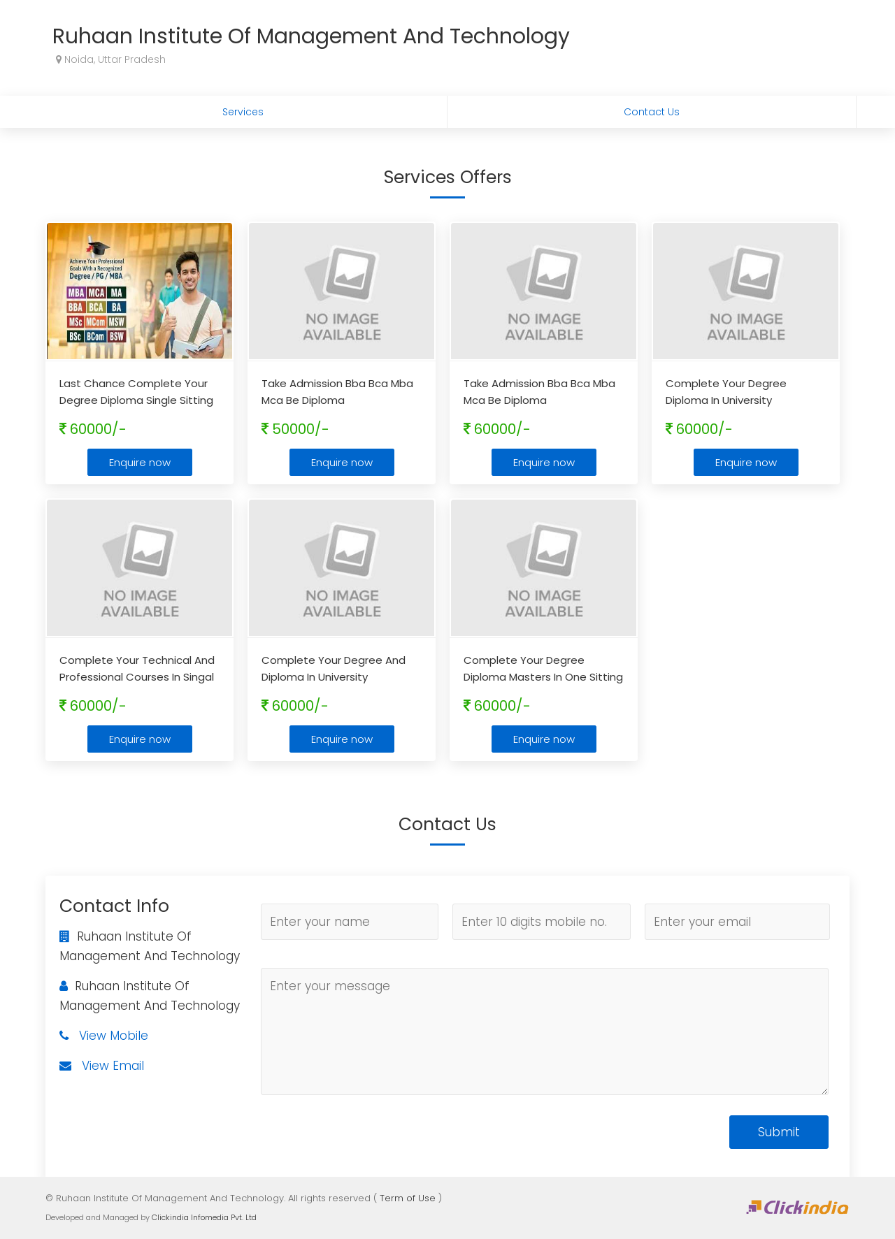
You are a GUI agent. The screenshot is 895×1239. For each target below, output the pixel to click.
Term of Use (408, 1198)
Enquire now (140, 462)
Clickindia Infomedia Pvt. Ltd (204, 1217)
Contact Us (652, 112)
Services (243, 112)
